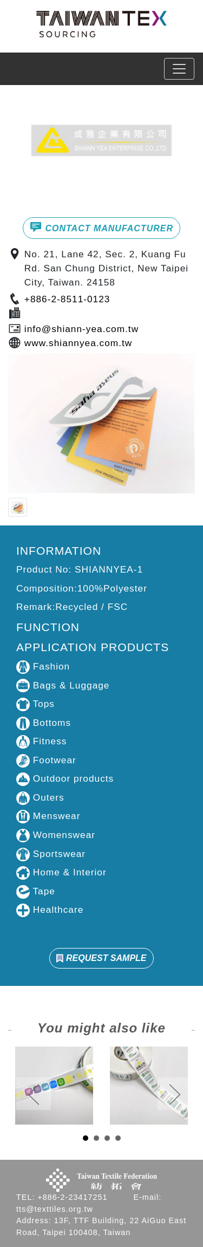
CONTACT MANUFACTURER (101, 227)
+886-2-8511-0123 (67, 299)
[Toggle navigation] (179, 69)
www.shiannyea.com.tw (78, 342)
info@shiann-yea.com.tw (81, 328)
